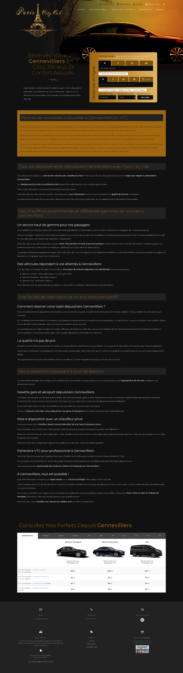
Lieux (60, 536)
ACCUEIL (81, 9)
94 (148, 536)
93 (136, 536)
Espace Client (153, 4)
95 (160, 536)
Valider (145, 97)
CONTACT (160, 9)
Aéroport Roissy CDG (41, 588)
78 (101, 536)
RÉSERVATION (145, 9)
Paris (75, 536)
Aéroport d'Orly (39, 583)
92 (124, 536)
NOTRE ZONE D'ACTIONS (123, 9)
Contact (138, 4)
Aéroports (27, 536)
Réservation (123, 4)
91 (113, 536)
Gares (46, 536)
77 (89, 536)
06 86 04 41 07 (107, 4)
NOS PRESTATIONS (99, 9)
